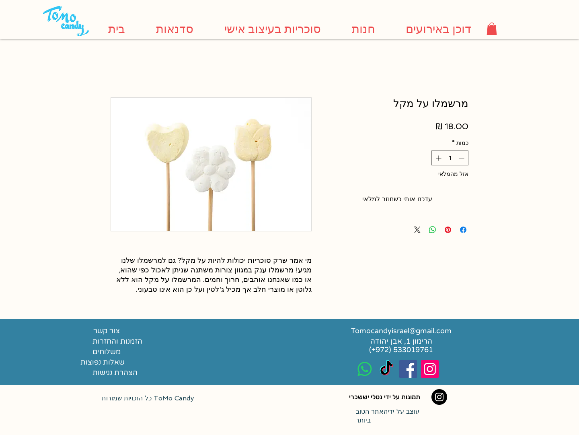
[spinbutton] (450, 158)
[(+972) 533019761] (401, 349)
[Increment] (438, 158)
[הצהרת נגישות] (132, 372)
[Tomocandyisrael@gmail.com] (401, 331)
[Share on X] (417, 230)
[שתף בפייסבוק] (463, 230)
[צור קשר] (106, 331)
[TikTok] (386, 369)
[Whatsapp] (365, 369)
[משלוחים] (128, 351)
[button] (492, 29)
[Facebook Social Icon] (408, 369)
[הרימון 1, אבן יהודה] (401, 341)
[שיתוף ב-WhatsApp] (432, 230)
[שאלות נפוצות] (102, 362)
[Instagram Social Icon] (430, 369)
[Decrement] (462, 158)
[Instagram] (439, 397)
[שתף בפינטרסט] (448, 230)
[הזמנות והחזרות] (123, 341)
